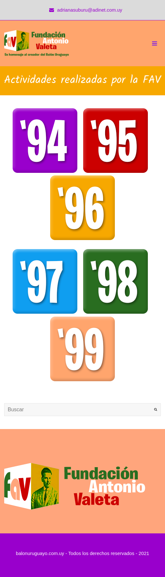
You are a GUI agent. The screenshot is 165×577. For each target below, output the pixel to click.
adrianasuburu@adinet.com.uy (89, 10)
